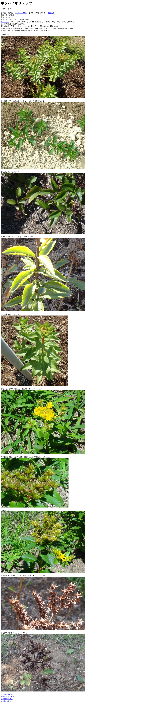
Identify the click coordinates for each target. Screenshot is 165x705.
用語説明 (51, 13)
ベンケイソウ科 (21, 13)
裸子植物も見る (7, 699)
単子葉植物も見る (7, 697)
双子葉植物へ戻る (7, 694)
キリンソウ (5, 22)
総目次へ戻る (6, 701)
